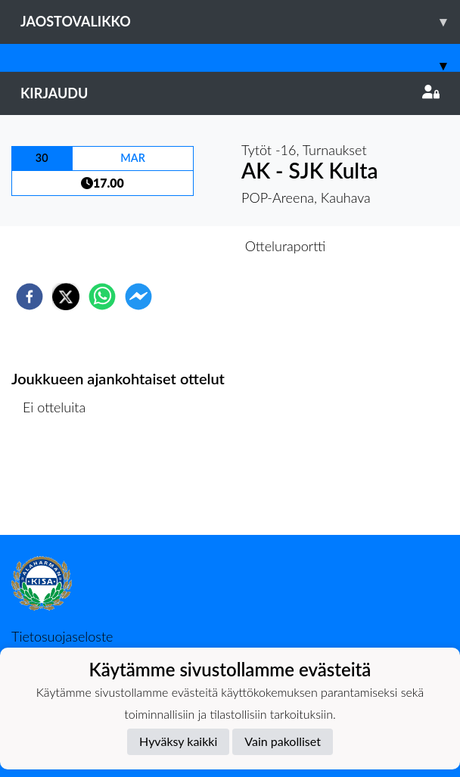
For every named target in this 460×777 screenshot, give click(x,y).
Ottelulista (60, 484)
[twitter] (65, 296)
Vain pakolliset (282, 741)
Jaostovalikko (240, 21)
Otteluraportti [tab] (285, 246)
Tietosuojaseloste (62, 636)
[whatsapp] (102, 296)
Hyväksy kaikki (178, 741)
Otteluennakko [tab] (178, 246)
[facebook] (29, 296)
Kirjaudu (230, 93)
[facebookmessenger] (138, 296)
